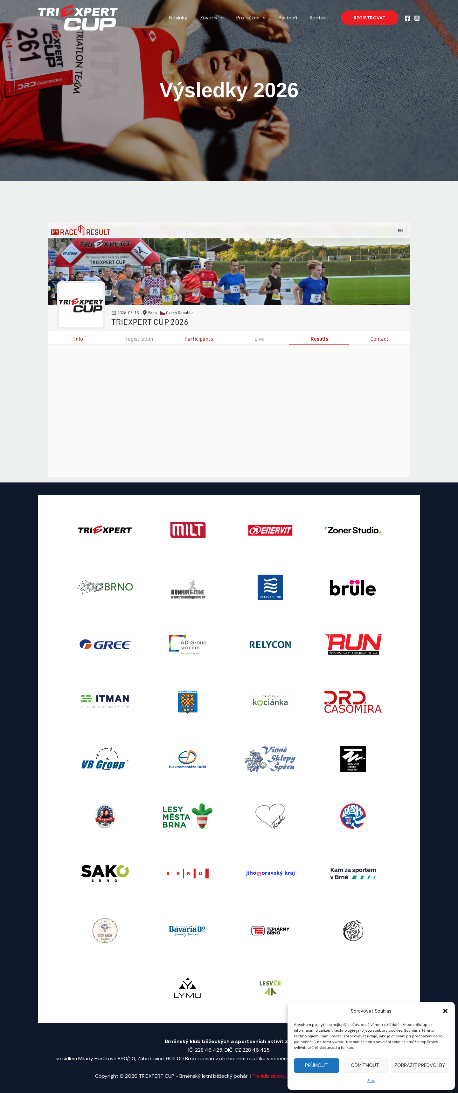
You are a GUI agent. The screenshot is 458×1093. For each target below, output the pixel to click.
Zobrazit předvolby (419, 1065)
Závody (221, 18)
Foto (371, 1080)
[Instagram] (417, 18)
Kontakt (320, 17)
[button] (445, 1011)
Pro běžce (257, 18)
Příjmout (316, 1065)
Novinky (190, 17)
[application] (229, 18)
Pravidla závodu (268, 1076)
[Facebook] (407, 18)
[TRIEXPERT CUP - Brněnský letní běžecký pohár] (78, 17)
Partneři (291, 17)
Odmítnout (365, 1065)
